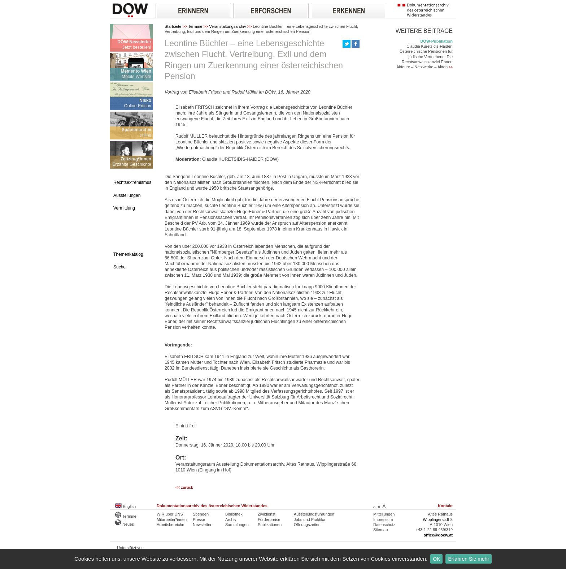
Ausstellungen (126, 195)
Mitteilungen (384, 514)
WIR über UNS (170, 514)
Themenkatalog (128, 254)
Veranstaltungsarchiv (227, 26)
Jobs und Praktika (309, 519)
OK (436, 559)
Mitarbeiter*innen (172, 519)
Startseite (173, 26)
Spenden (201, 514)
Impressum (383, 519)
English (125, 506)
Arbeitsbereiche (170, 524)
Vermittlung (124, 208)
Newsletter (202, 524)
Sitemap (380, 529)
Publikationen (270, 524)
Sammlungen (237, 524)
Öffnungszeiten (307, 524)
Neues (124, 524)
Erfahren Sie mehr (468, 559)
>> (451, 67)
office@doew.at (438, 535)
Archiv (230, 519)
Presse (199, 519)
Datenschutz (384, 524)
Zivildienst (266, 514)
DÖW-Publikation (436, 41)
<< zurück (184, 488)
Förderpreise (269, 519)
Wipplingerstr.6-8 (438, 519)
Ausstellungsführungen (314, 514)
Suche (119, 267)
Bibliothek (234, 514)
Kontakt (445, 506)
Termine (195, 26)
